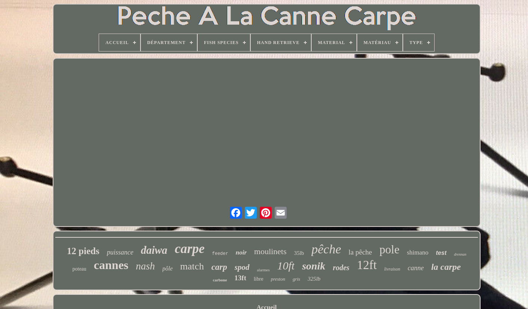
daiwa (154, 250)
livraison (392, 269)
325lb (314, 279)
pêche (326, 249)
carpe (190, 248)
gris (296, 279)
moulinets (270, 251)
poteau (79, 269)
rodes (341, 267)
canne (416, 268)
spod (242, 267)
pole (389, 249)
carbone (220, 280)
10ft (286, 265)
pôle (168, 268)
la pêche (360, 252)
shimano (418, 252)
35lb (299, 253)
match (192, 266)
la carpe (446, 267)
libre (258, 279)
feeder (220, 253)
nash (145, 266)
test (441, 253)
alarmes (263, 270)
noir (241, 252)
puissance (120, 252)
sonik (313, 266)
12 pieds (83, 251)
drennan (460, 254)
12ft (367, 265)
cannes (111, 265)
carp (219, 267)
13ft (240, 278)
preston (278, 279)
